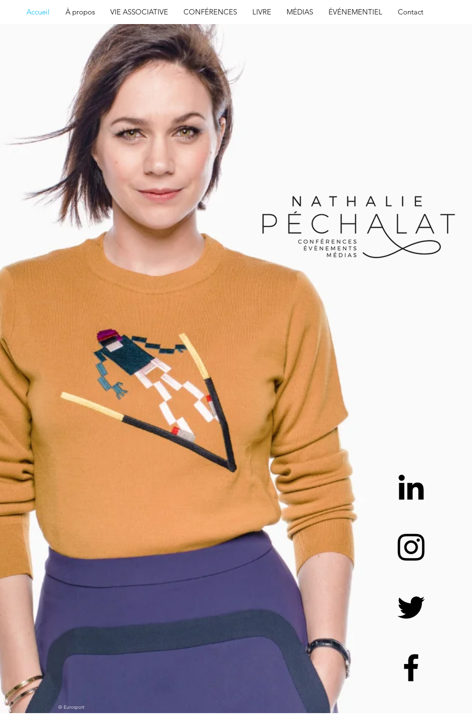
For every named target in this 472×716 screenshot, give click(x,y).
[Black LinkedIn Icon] (411, 487)
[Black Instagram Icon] (411, 547)
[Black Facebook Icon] (411, 668)
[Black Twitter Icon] (411, 607)
